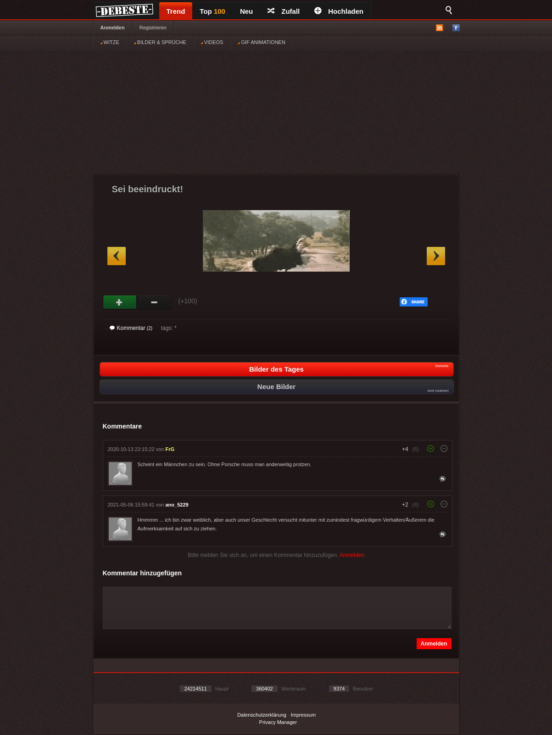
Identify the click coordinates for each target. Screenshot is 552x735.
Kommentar (131, 328)
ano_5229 (177, 504)
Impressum (303, 715)
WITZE (109, 42)
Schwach (154, 302)
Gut (120, 302)
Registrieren (153, 27)
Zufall (284, 11)
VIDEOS (212, 42)
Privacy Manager (278, 722)
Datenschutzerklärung (261, 715)
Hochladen (338, 11)
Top (212, 11)
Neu (246, 11)
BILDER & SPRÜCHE (160, 42)
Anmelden (112, 27)
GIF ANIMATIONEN (261, 42)
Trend (176, 11)
